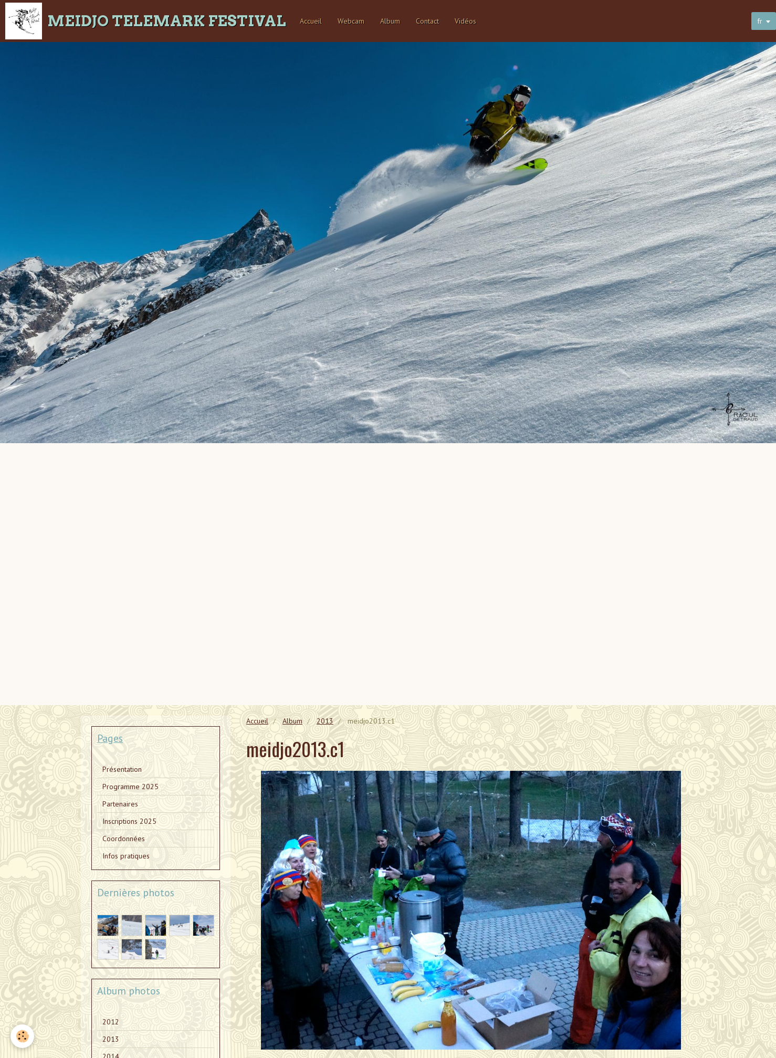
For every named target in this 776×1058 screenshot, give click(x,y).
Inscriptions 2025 (129, 821)
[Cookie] (22, 1036)
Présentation (122, 769)
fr (759, 21)
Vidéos (465, 21)
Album (390, 21)
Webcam (351, 21)
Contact (427, 21)
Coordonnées (123, 838)
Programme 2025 (130, 786)
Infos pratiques (126, 856)
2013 (325, 721)
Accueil (311, 21)
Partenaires (120, 804)
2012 (110, 1021)
